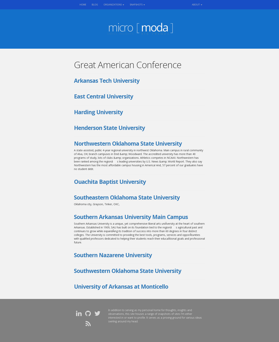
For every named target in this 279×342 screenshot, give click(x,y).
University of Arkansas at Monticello (121, 286)
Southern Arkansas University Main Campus (131, 217)
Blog (95, 4)
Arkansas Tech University (107, 80)
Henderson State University (109, 128)
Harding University (98, 112)
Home (84, 4)
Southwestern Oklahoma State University (127, 271)
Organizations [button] (114, 4)
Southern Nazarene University (113, 255)
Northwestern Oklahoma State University (128, 143)
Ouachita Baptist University (110, 182)
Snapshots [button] (137, 4)
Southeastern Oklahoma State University (127, 197)
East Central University (103, 96)
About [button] (197, 4)
